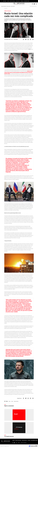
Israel (12, 401)
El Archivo (5, 8)
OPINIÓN (22, 1)
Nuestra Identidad (3, 6)
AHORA (8, 1)
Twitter (14, 442)
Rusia (9, 401)
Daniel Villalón (16, 39)
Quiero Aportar (8, 6)
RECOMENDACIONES (26, 1)
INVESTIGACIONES (12, 1)
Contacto (19, 442)
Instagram (16, 442)
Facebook (12, 442)
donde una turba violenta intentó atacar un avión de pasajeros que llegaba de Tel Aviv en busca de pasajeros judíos (18, 72)
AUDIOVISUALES (18, 1)
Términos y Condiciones (23, 442)
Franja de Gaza (16, 401)
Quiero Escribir (13, 6)
